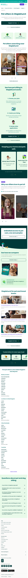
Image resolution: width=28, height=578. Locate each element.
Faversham (3, 394)
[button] (7, 206)
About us (2, 537)
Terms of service (4, 576)
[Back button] (12, 78)
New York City (3, 428)
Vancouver (3, 434)
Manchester (3, 407)
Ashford (2, 389)
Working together (4, 549)
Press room (3, 545)
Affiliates (2, 547)
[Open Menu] (25, 4)
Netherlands (3, 462)
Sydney (2, 425)
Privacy (9, 576)
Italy (2, 463)
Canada (2, 454)
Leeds (2, 415)
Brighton (2, 405)
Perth (2, 431)
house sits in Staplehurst (15, 27)
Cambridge (3, 413)
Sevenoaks (3, 388)
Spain (2, 457)
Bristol (2, 402)
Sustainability (3, 541)
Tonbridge (3, 384)
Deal (2, 391)
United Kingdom (4, 451)
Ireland (2, 465)
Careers (2, 542)
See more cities (4, 444)
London (2, 401)
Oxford (2, 410)
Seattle (2, 436)
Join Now (22, 4)
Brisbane (2, 433)
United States (3, 449)
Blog (2, 544)
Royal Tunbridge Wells (5, 376)
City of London (4, 412)
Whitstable (3, 383)
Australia (3, 452)
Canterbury (3, 378)
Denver (2, 441)
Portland (2, 439)
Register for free (13, 23)
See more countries (5, 468)
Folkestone (3, 386)
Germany (3, 455)
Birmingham (3, 417)
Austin (2, 442)
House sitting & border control (6, 532)
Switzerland (3, 467)
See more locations (5, 396)
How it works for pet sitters (5, 524)
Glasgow (3, 409)
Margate (2, 381)
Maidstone (3, 379)
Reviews (2, 533)
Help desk (3, 528)
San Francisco (3, 438)
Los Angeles (3, 430)
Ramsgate (3, 392)
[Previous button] (2, 221)
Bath (2, 418)
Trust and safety (4, 527)
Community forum (4, 539)
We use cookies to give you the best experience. (12, 1)
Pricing (2, 525)
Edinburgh (3, 404)
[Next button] (15, 78)
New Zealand (3, 460)
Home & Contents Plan (5, 530)
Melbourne (3, 426)
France (2, 459)
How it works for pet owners (6, 522)
